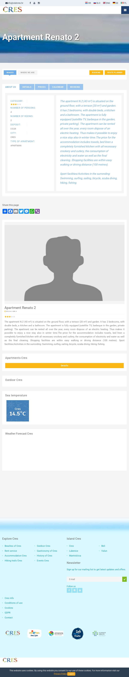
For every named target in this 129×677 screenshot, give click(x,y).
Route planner (115, 72)
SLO (97, 3)
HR (88, 3)
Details (64, 365)
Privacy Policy (60, 674)
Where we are (28, 72)
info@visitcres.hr (14, 3)
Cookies (9, 608)
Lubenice (73, 551)
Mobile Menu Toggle (125, 10)
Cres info (9, 598)
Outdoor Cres (43, 546)
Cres (71, 546)
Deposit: (15, 124)
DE (115, 3)
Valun (104, 551)
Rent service (11, 551)
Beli (103, 546)
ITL (124, 3)
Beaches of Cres (13, 546)
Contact (9, 617)
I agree (71, 674)
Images (10, 72)
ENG (106, 3)
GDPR (7, 612)
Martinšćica (75, 555)
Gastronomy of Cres (47, 551)
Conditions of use (13, 603)
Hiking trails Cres (13, 560)
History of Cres (44, 555)
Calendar (57, 87)
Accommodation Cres (16, 555)
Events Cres (43, 560)
